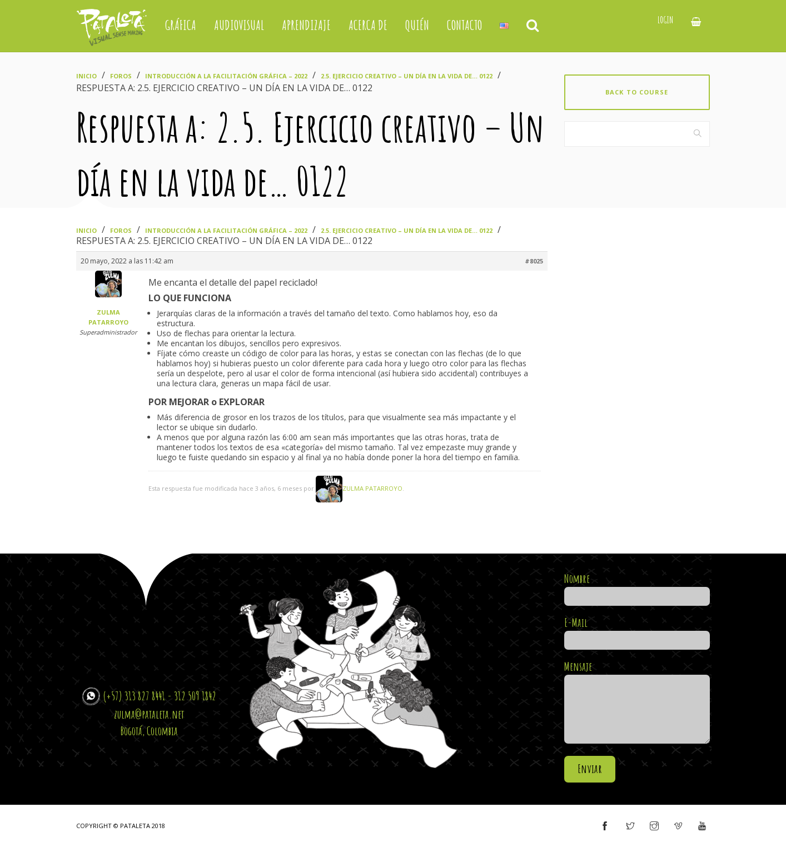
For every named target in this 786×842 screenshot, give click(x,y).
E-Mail (637, 631)
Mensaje (637, 702)
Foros (121, 76)
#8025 (534, 261)
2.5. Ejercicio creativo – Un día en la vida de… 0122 (407, 76)
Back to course (636, 92)
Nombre (637, 587)
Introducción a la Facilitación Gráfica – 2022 (226, 76)
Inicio (86, 76)
